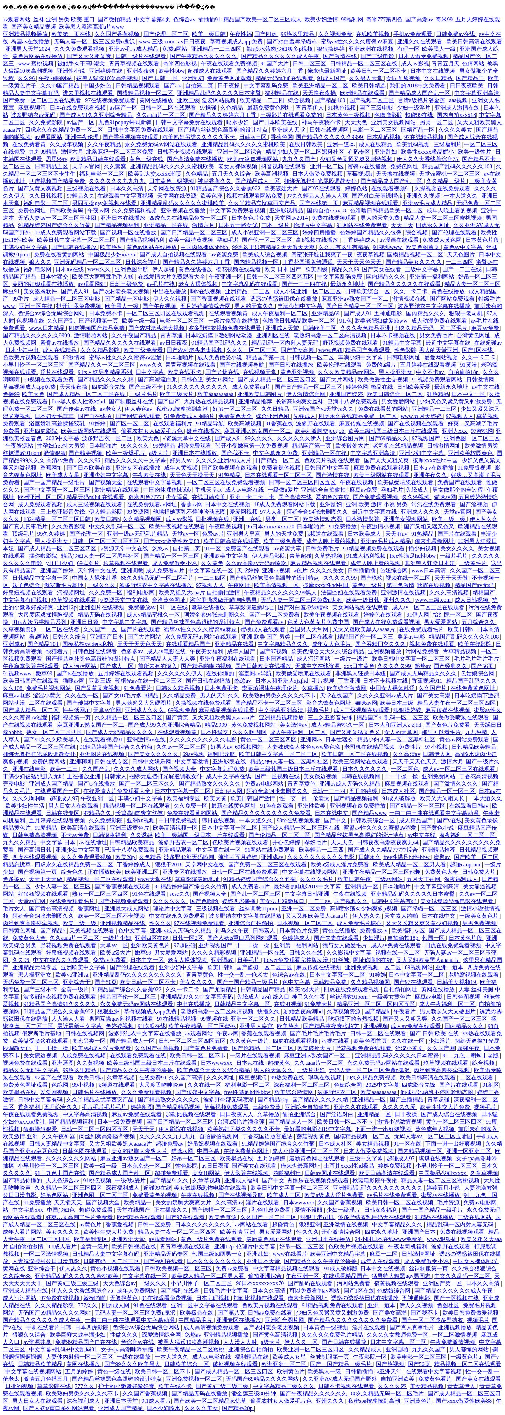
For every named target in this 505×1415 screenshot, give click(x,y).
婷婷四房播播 (319, 232)
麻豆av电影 (16, 695)
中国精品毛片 (195, 1320)
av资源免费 (225, 255)
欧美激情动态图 (323, 519)
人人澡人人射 (240, 1342)
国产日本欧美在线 (276, 122)
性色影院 (405, 350)
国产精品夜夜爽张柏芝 (331, 1026)
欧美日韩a (91, 1077)
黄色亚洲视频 (297, 372)
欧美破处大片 (281, 188)
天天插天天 (68, 1202)
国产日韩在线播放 (74, 247)
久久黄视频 (90, 1063)
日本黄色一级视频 (326, 1327)
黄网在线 (14, 1269)
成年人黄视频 (181, 468)
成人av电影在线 (245, 490)
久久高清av (406, 754)
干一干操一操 (401, 776)
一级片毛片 (143, 394)
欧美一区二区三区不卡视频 (112, 916)
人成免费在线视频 (84, 1055)
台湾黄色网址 (474, 335)
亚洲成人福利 (241, 1180)
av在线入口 (275, 997)
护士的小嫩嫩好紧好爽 (127, 1386)
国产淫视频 (474, 504)
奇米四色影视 (180, 63)
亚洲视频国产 (215, 945)
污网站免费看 (422, 651)
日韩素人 (115, 776)
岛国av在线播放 (31, 41)
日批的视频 (20, 1386)
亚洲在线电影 (29, 769)
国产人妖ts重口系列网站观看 (243, 938)
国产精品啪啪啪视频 (207, 666)
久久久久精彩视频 (214, 953)
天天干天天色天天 (360, 262)
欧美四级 (317, 269)
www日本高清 (430, 570)
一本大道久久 (461, 196)
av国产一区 (124, 108)
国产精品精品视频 (178, 1107)
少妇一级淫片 (414, 108)
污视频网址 (71, 593)
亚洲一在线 (247, 519)
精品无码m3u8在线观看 (284, 78)
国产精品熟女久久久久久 (210, 784)
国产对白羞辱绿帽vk (292, 41)
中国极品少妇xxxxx (112, 255)
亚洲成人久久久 (421, 512)
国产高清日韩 (35, 850)
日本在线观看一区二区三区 (279, 475)
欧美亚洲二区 (142, 872)
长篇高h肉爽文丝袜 (300, 401)
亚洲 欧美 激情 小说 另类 (377, 504)
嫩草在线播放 (204, 431)
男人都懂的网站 (469, 1349)
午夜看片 (405, 1011)
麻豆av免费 (485, 328)
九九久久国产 (299, 159)
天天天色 (357, 122)
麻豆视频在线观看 (408, 784)
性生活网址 (77, 710)
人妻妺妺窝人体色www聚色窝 (304, 747)
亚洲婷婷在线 (106, 71)
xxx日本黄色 (359, 666)
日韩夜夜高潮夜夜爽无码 (388, 842)
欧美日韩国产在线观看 (31, 681)
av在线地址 (93, 842)
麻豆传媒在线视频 (362, 424)
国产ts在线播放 (75, 673)
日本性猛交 (55, 277)
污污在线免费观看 (434, 504)
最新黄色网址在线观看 (317, 1158)
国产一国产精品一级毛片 (54, 482)
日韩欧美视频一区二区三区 (179, 1269)
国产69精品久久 (389, 438)
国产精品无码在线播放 (200, 1393)
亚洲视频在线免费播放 (358, 806)
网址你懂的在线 (373, 960)
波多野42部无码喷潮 (190, 857)
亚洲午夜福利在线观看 (228, 659)
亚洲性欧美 (312, 806)
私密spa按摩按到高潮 (183, 409)
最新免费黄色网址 (270, 108)
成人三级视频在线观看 (95, 504)
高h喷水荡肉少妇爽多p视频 (279, 49)
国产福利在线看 (163, 1261)
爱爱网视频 (244, 512)
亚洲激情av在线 (147, 739)
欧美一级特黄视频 (191, 240)
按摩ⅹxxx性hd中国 (436, 460)
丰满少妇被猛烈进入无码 (33, 776)
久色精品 (232, 108)
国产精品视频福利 (117, 225)
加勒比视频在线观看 (191, 1114)
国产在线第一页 (319, 203)
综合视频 (300, 100)
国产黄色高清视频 (52, 908)
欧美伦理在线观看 (340, 365)
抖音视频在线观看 (284, 166)
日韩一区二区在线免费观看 (245, 872)
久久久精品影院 (100, 350)
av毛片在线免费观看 (393, 1195)
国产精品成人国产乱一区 (419, 93)
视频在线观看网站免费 (255, 196)
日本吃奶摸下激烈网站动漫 (219, 335)
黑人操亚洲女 (396, 372)
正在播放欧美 (104, 872)
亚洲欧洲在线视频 (372, 49)
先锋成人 (304, 416)
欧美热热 (112, 247)
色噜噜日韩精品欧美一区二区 (387, 210)
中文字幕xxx (28, 1210)
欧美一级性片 (475, 152)
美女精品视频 (373, 1144)
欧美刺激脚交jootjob (320, 431)
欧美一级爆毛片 (126, 453)
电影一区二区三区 (375, 130)
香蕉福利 (30, 1107)
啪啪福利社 (287, 1173)
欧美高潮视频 (272, 174)
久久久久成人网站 (137, 769)
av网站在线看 (252, 1224)
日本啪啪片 (180, 357)
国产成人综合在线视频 (449, 1114)
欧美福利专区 (184, 798)
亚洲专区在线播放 (138, 468)
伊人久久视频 (170, 299)
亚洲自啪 (397, 1349)
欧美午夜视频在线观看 (177, 526)
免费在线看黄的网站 (60, 255)
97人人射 (272, 512)
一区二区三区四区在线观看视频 (166, 313)
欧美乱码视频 (413, 144)
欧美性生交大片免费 (445, 1107)
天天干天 (402, 225)
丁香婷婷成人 (359, 240)
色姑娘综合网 (478, 673)
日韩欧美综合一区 (368, 291)
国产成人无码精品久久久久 (424, 673)
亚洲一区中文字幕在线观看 (205, 1305)
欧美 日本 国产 (283, 269)
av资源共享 (288, 548)
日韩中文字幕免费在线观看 (189, 122)
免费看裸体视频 (281, 468)
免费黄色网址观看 (230, 78)
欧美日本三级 (397, 703)
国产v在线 (449, 820)
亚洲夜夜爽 (141, 71)
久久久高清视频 (449, 593)
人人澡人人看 (68, 1019)
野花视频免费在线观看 (351, 343)
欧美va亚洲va (72, 975)
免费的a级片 (382, 365)
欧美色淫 (212, 196)
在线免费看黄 (29, 144)
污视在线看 (336, 1041)
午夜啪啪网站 (55, 78)
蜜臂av (442, 857)
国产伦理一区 (86, 534)
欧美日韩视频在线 (134, 1246)
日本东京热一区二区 (147, 1166)
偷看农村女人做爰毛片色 (152, 431)
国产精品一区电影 (127, 299)
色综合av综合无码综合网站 (52, 313)
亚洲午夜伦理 (82, 137)
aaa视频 (459, 100)
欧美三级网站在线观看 (89, 431)
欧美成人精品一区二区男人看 (410, 864)
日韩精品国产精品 (263, 989)
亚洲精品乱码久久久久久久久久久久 (137, 975)
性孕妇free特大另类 (61, 446)
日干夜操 (229, 86)
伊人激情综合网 (306, 394)
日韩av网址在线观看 (330, 1173)
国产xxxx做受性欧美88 (172, 541)
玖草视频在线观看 (126, 563)
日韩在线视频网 (329, 130)
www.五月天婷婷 (422, 416)
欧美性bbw (172, 71)
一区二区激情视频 (46, 1254)
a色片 (301, 570)
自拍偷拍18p (464, 372)
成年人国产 (242, 651)
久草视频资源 (20, 629)
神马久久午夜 (232, 931)
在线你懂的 (221, 673)
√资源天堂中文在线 (187, 438)
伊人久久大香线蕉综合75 (428, 159)
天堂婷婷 (248, 570)
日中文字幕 (150, 372)
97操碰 (209, 108)
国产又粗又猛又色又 (430, 526)
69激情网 (74, 357)
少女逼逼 (177, 497)
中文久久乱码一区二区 (117, 526)
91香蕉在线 (279, 424)
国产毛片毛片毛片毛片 (319, 1033)
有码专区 (360, 152)
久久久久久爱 (399, 1107)
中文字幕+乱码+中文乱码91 (63, 1349)
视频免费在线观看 (432, 644)
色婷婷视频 (120, 1026)
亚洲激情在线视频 (404, 593)
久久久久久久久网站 (72, 1158)
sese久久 (180, 894)
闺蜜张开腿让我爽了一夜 (322, 255)
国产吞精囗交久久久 (381, 644)
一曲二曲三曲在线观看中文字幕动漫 (434, 813)
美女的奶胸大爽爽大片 (140, 1151)
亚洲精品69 (326, 313)
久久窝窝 (116, 166)
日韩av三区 (253, 137)
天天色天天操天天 (193, 475)
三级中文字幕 (422, 269)
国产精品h (377, 1011)
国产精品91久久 (169, 1180)
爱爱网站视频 (219, 100)
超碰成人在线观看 (211, 71)
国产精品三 (470, 78)
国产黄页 (178, 717)
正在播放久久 (171, 1210)
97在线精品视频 (424, 137)
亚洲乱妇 (193, 78)
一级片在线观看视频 (255, 1055)
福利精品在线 (282, 93)
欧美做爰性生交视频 (383, 379)
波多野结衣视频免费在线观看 (225, 328)
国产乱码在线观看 (311, 1283)
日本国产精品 (276, 659)
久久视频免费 (335, 34)
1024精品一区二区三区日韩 (57, 519)
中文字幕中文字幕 (125, 622)
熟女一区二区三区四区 (55, 732)
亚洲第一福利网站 (432, 277)
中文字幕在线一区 (211, 570)
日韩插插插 (362, 570)
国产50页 (105, 982)
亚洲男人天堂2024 (28, 49)
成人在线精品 (376, 144)
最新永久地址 (347, 284)
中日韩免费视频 (179, 820)
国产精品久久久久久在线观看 (405, 284)
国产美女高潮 (298, 350)
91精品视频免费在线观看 (374, 548)
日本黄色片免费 (251, 218)
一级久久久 (102, 585)
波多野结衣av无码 (34, 115)
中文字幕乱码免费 (267, 86)
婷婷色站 (357, 188)
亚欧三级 (188, 100)
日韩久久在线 (306, 953)
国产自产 (169, 401)
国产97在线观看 (322, 188)
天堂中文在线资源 (318, 666)
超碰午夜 (469, 1048)
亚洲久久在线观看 (420, 41)
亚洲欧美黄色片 (151, 945)
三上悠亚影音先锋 (63, 512)
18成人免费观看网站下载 (66, 232)
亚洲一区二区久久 (254, 1019)
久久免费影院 (46, 122)
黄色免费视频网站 (254, 725)
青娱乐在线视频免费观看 (318, 1180)
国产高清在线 (295, 497)
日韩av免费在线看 (271, 1313)
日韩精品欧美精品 (474, 747)
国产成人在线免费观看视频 (387, 622)
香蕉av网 (192, 504)
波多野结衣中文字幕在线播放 (435, 306)
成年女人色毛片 (332, 644)
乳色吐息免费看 (271, 1210)
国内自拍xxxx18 (456, 115)
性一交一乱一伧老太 (305, 798)
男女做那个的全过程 (458, 490)
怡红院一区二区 (453, 615)
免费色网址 (405, 166)
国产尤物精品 (220, 989)
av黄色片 (91, 1224)
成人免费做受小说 (220, 357)
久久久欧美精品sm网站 (347, 372)
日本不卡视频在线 (393, 335)
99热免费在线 (288, 1077)
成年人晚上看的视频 (452, 210)
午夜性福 (241, 34)
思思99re (56, 159)
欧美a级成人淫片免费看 (340, 864)
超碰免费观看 (195, 446)
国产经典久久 (451, 666)
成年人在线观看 (380, 1261)
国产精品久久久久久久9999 (330, 137)
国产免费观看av (265, 622)
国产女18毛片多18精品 (131, 695)
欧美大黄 (216, 798)
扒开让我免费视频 (79, 306)
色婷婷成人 (296, 938)
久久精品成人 (365, 1349)
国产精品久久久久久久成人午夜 (281, 56)
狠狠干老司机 (466, 313)
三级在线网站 (475, 1217)
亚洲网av (311, 739)
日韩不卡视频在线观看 (186, 152)
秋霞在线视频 (434, 585)
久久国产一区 (100, 629)
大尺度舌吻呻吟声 (162, 1085)
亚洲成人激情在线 (458, 108)
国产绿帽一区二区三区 (429, 908)
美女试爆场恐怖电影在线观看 (457, 901)
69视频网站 (249, 747)
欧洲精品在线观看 (363, 93)
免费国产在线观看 (460, 482)
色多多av (133, 651)
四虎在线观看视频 (35, 857)
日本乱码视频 (384, 137)
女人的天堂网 (401, 732)
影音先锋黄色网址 (329, 703)
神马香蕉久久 (215, 181)
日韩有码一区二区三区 (112, 1261)
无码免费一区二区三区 (31, 982)
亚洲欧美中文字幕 (226, 556)
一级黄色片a (466, 1357)
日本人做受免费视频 (424, 56)
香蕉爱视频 (120, 1224)
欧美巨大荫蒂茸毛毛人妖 (103, 277)
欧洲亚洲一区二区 (41, 497)
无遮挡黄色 (124, 1298)
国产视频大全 (106, 482)
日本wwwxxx (217, 1063)
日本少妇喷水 (164, 1408)
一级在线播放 (134, 1357)
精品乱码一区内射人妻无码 (285, 343)
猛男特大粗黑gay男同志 (402, 1276)
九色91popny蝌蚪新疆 (125, 122)
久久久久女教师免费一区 (398, 1335)
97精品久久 (80, 196)
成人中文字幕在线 (229, 776)
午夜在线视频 (357, 482)
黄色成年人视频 (435, 1129)
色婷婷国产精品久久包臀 (371, 232)
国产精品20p (274, 1100)
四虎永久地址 (382, 1232)
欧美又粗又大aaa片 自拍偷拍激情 (200, 593)
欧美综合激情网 (347, 688)
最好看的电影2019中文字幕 (308, 886)
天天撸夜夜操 (319, 93)
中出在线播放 (170, 291)
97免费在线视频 (60, 1298)
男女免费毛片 (436, 335)
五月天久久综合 (232, 174)
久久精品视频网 (142, 519)
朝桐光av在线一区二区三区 (149, 681)
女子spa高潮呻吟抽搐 (127, 1349)
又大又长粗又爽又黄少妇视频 (423, 923)
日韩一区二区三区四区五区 (280, 277)
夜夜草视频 (371, 255)
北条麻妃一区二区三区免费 (120, 152)
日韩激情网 (481, 379)
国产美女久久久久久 (154, 754)
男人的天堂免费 (380, 218)
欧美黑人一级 (439, 49)
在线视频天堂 (260, 372)
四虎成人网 (116, 1305)
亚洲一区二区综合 (240, 152)
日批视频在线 (213, 519)
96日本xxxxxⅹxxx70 (270, 526)
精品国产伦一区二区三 (366, 637)
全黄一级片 (75, 989)
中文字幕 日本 (58, 842)
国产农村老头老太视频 (121, 291)
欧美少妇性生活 (25, 806)
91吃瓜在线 (152, 1026)
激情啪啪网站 (91, 335)
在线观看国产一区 (58, 791)
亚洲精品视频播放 (26, 34)
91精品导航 (210, 424)
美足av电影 (411, 637)
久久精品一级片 (446, 181)
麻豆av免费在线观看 (137, 1114)
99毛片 (21, 299)
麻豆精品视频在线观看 (371, 203)
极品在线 (382, 387)
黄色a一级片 (368, 585)
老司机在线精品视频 (399, 446)
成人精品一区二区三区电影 (67, 299)
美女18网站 (220, 379)
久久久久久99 (340, 578)
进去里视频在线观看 (88, 93)
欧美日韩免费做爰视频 (471, 1313)
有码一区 (408, 49)
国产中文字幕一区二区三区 (57, 490)
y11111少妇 (60, 563)
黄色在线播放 (195, 269)
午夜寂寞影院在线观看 (31, 666)
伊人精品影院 (106, 512)
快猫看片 (58, 651)
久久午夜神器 (59, 1136)
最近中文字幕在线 (449, 343)
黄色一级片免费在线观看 (212, 1239)
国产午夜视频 (159, 306)
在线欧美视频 (373, 34)
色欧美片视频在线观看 (31, 357)
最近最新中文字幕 (80, 1026)
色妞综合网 (394, 570)
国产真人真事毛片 (26, 526)
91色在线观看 (277, 806)
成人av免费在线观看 (396, 945)
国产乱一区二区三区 (256, 894)
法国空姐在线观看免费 (349, 593)
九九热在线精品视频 (210, 401)
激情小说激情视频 (400, 1122)
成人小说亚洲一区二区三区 (265, 232)
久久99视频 (416, 497)
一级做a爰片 (283, 490)
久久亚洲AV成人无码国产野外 (340, 1379)
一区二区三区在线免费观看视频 (226, 482)
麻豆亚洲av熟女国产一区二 (355, 299)
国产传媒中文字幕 (89, 703)
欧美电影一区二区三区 (419, 1357)
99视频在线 (214, 1019)
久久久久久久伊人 (300, 438)
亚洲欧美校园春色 (471, 453)
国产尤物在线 (222, 372)
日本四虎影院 (92, 1327)
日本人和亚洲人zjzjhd (282, 681)
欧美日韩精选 (369, 86)
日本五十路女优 (238, 225)
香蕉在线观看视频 (264, 1033)
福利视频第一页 (71, 717)
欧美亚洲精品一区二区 (321, 86)
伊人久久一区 (301, 1342)
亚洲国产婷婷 (346, 394)
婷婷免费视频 (395, 1166)
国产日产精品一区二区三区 (194, 232)
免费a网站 (175, 49)
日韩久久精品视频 (179, 688)
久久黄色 (212, 563)
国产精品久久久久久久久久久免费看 (266, 813)
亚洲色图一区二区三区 (472, 438)
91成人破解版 (399, 798)
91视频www (388, 247)
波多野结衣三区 (337, 1092)
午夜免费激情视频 (453, 1342)
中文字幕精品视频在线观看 (287, 1269)
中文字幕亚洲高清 (477, 93)
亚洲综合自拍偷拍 (324, 490)
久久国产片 (433, 688)
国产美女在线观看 (255, 1166)
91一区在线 (174, 607)
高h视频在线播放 (317, 240)
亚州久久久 (398, 600)
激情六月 (72, 152)
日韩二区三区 (310, 63)
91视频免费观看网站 (438, 379)
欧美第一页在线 (71, 34)
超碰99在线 (419, 115)
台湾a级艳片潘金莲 (422, 100)
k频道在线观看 (326, 534)
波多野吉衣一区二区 (108, 438)
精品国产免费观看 (368, 350)
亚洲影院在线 (229, 762)
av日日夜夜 (192, 41)
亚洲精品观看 (176, 850)
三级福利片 (448, 144)
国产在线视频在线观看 (416, 424)
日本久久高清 (127, 188)
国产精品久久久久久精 (106, 379)
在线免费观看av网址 (152, 504)
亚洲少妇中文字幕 (422, 453)
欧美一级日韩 (209, 34)
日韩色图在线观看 (95, 651)
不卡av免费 (75, 835)
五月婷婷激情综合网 (206, 306)
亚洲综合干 (77, 982)
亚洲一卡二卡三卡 (253, 497)
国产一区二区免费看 (275, 615)
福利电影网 (38, 269)
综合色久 (73, 872)
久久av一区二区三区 (182, 747)
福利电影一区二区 (102, 174)
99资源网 (138, 512)
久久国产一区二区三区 (460, 1019)
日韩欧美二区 (320, 328)
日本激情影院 (363, 519)
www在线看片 (290, 1254)
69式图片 (89, 563)
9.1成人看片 (62, 1246)
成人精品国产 (416, 820)
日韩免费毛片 (323, 548)
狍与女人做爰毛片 (345, 945)
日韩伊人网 (437, 754)
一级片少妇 (117, 938)
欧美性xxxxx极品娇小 (428, 152)
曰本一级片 (276, 225)
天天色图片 (461, 255)
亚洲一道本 (341, 144)
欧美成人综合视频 (265, 255)
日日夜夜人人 (237, 1114)
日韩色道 (192, 379)
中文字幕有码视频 (26, 600)
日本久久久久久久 (365, 769)
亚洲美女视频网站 (394, 122)
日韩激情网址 (444, 446)
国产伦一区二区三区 (268, 240)
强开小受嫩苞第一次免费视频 (252, 446)
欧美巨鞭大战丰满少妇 (78, 1335)
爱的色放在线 (333, 497)
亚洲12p (67, 607)
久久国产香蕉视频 (117, 34)
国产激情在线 (340, 56)
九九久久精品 (20, 842)
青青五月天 (446, 63)
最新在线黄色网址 (234, 806)
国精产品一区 (418, 130)
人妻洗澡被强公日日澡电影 (46, 1261)
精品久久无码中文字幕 (31, 1070)
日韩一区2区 (188, 938)
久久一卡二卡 (411, 291)
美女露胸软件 (40, 291)
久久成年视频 (67, 144)
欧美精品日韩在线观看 (98, 159)
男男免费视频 (479, 923)
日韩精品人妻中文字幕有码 (106, 1254)
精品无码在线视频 (101, 615)
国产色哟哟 (204, 901)
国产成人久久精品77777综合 (383, 850)
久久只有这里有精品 (344, 247)
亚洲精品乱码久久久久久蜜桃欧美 (244, 144)
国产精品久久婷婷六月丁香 (270, 71)
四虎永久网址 (433, 225)
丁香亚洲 (349, 681)
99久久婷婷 (51, 534)
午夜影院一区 (370, 1357)
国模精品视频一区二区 (145, 93)
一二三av (320, 901)
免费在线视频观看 (334, 218)
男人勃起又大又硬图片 (144, 703)
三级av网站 (389, 879)
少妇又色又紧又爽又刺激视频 (357, 159)
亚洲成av (14, 644)
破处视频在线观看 (236, 1364)
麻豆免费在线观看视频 (382, 468)
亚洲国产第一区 (443, 1283)
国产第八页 (231, 1313)
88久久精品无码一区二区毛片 (431, 328)
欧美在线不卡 (185, 372)
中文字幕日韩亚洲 (308, 894)
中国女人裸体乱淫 (95, 578)
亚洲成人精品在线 (26, 1291)
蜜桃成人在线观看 (263, 629)
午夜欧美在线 (149, 475)
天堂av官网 (86, 166)
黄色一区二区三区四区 (269, 739)
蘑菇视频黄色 (313, 1136)
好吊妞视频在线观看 (29, 593)
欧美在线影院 (475, 644)
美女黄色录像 (481, 820)
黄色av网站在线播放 (152, 247)
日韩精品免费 (330, 982)
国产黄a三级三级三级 (73, 1283)
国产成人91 (75, 291)
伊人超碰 (164, 269)
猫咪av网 (445, 497)
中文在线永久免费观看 (177, 916)
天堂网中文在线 (98, 570)
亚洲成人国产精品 (52, 784)
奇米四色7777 (145, 497)
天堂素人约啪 (401, 916)
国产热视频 (390, 1364)
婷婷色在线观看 (383, 615)
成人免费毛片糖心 (360, 923)
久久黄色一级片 (250, 1041)
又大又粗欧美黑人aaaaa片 (364, 629)
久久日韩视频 (46, 196)
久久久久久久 (170, 901)
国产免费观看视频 (376, 497)
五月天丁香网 (424, 879)
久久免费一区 (106, 593)
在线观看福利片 (173, 424)
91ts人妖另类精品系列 (105, 372)
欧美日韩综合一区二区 (395, 394)
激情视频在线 (409, 299)
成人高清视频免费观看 (212, 1327)
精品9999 (217, 725)
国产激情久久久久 (456, 784)
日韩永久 (369, 857)
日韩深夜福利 (142, 262)
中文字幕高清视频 (86, 1114)
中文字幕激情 (192, 762)
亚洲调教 (132, 570)
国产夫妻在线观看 (337, 938)
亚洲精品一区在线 (166, 225)
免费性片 (410, 747)
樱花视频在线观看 (239, 269)
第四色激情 (400, 585)
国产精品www (369, 813)
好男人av (181, 460)
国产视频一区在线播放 (128, 232)
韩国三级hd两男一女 (218, 1254)
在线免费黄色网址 (473, 688)
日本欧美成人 (365, 534)
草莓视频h (359, 174)
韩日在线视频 (219, 820)
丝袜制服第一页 (429, 1269)
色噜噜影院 (388, 115)
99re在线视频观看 (298, 820)
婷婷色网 (357, 387)
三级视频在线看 (86, 188)
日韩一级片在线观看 (141, 56)
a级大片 (159, 453)
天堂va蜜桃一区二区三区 (450, 174)
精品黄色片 (17, 828)
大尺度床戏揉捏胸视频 (46, 615)
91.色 (345, 321)
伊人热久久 (484, 519)
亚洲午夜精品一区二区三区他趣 (382, 872)
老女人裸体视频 (238, 166)
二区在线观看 (46, 703)
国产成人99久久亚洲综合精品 (96, 115)
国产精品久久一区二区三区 (102, 365)
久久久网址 (221, 1077)
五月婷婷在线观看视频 (428, 365)
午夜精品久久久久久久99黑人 (281, 593)
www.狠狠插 (442, 1239)
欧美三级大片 (177, 394)
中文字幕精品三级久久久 (284, 1386)
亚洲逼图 (62, 1063)
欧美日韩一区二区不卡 (379, 71)
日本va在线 (250, 1063)
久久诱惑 (141, 835)
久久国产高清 (186, 1077)
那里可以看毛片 (442, 732)
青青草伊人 (310, 108)
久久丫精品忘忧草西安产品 (262, 203)
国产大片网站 (337, 379)
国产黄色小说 (437, 828)
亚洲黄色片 (418, 1401)
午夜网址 (240, 585)
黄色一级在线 (146, 159)
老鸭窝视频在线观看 (474, 975)
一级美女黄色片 (479, 916)
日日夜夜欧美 (467, 86)
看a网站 (39, 637)
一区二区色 (405, 769)
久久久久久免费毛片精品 (332, 1335)
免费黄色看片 (435, 1379)
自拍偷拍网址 (401, 989)
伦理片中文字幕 (313, 225)
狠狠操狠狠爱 (40, 1129)
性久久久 (160, 923)
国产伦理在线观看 (455, 232)
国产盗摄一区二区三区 (265, 967)
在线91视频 (288, 1004)
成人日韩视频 (472, 600)
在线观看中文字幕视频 (126, 196)
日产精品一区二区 (278, 460)
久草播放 (313, 688)
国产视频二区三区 (372, 100)
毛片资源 (449, 1202)
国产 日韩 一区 (161, 78)
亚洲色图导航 (132, 269)
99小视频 (84, 1085)
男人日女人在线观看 (74, 806)
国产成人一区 (117, 666)
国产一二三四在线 (305, 284)
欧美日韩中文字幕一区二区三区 (77, 240)
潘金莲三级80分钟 (254, 1393)
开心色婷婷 (287, 842)
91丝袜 (341, 960)
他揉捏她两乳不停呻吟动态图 (190, 512)
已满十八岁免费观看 (353, 401)
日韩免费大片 (479, 872)
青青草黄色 (302, 784)
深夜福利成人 (461, 879)
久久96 (27, 78)
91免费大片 (319, 1004)
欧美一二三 (64, 769)
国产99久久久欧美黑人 (52, 739)
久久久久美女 (456, 130)
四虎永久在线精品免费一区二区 (65, 130)
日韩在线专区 (111, 762)
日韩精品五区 (52, 166)
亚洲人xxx (455, 431)
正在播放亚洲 (84, 776)
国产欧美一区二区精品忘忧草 (211, 1401)
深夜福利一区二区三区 (468, 835)
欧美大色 (33, 394)
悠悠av (161, 548)
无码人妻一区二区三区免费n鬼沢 (95, 41)
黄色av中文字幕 (463, 247)
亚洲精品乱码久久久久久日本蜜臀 (219, 93)
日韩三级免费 (127, 284)
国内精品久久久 (386, 277)
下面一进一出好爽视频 (383, 1129)
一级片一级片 (351, 659)
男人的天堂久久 (254, 306)
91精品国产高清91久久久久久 (60, 1004)
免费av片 (213, 534)
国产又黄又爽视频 (41, 188)
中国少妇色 (98, 86)
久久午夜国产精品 (134, 335)
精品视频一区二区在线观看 (137, 806)
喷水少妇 (238, 122)
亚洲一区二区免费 (304, 908)
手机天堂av (209, 490)
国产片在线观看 (457, 534)
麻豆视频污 (32, 108)
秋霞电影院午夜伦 (375, 1180)
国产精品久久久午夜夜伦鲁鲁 (137, 1070)
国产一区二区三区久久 (147, 784)
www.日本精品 (47, 328)
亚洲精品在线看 (235, 644)
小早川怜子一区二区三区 (34, 365)
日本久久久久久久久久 (203, 1224)
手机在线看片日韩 (49, 1327)
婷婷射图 (142, 1107)
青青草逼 (171, 335)
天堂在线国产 (337, 695)
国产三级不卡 (146, 387)
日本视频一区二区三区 (305, 923)
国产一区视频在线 (278, 776)
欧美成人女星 (63, 475)
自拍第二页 (200, 86)
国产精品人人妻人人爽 (168, 659)
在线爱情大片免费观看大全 (172, 277)
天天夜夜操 (74, 387)
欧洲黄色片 (291, 1371)
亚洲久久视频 (423, 196)
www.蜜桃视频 (36, 63)
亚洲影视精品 (286, 210)
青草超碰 (300, 556)
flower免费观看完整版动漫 (297, 960)
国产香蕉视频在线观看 (131, 137)
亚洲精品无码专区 (35, 967)
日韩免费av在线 (456, 34)
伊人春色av (139, 409)
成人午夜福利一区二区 (280, 313)
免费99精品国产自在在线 (86, 1342)
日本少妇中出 (22, 350)
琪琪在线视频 (325, 1077)
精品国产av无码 (475, 585)
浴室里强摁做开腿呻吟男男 (224, 600)
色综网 (60, 1085)
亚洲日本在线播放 (123, 218)
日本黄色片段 (482, 240)
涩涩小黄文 (47, 695)
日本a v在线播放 (434, 468)
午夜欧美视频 (226, 526)
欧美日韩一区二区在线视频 (355, 754)
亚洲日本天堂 (263, 1261)
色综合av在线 (289, 975)
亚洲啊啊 (80, 762)
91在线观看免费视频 (168, 1298)
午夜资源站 (20, 446)
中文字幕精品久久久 (283, 644)
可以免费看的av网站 (315, 1291)
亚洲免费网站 (439, 776)
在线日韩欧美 (306, 144)
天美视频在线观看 (92, 931)
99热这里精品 (298, 34)
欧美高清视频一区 (277, 585)
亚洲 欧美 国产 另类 (266, 637)
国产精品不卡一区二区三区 (269, 703)
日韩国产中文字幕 (327, 468)
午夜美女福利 (207, 651)
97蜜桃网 (482, 431)
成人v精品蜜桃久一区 (154, 615)
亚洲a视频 (375, 1026)
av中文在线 (486, 387)
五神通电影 (389, 313)
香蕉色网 (282, 137)
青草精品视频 (460, 651)
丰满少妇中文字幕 (26, 247)
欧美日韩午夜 (354, 879)
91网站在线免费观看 (362, 225)
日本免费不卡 (106, 313)
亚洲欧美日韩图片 (260, 394)
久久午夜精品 (104, 144)
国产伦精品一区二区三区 (279, 835)
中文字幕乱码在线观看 (250, 284)
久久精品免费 (179, 695)
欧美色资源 (223, 1217)
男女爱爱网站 (398, 401)
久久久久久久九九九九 (117, 181)
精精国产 (484, 593)
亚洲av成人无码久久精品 (350, 784)
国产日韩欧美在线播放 (264, 666)
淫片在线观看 (57, 372)
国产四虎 (266, 34)
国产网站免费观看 (453, 299)
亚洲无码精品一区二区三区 (88, 262)
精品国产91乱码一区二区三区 (393, 717)
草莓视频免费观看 (227, 1107)
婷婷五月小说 (443, 1188)
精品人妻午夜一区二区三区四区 (457, 703)
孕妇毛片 (228, 240)
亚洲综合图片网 (345, 438)
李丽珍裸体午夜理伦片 (270, 688)
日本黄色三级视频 (349, 115)
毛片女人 (15, 908)
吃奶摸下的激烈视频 (354, 1019)
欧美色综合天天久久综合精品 (328, 651)
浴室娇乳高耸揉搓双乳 (57, 424)
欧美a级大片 (116, 953)
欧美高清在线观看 (84, 828)
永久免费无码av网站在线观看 (162, 144)
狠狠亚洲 (109, 1011)
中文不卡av (430, 372)
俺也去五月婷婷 (238, 857)
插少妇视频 (423, 548)
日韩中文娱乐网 (152, 762)
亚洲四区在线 (273, 335)
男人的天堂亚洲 (439, 350)
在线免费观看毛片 (422, 629)
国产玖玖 (371, 578)
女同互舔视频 (403, 78)
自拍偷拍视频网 (219, 1136)
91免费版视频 (474, 468)
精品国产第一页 (266, 357)
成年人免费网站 (137, 1291)
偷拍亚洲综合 (299, 1114)
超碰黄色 (280, 1063)
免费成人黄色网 (442, 240)
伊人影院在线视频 (182, 1129)
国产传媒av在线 (77, 409)
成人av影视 (415, 63)
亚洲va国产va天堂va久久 (324, 409)
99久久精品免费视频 (371, 1077)
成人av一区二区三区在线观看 (429, 607)
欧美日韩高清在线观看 (474, 41)
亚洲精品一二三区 (248, 291)
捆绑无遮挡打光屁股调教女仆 (321, 181)
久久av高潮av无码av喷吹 (257, 563)
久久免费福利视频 (135, 210)
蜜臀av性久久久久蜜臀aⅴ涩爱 (126, 357)
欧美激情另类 (481, 446)
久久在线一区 (82, 695)
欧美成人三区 (284, 1195)
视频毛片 (319, 710)
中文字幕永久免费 (276, 453)
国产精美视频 (86, 453)
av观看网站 (48, 137)
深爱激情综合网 (162, 1335)
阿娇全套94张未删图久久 (317, 512)
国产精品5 (53, 931)
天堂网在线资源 (167, 188)
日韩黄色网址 (20, 931)
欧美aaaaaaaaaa (216, 394)
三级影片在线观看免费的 (291, 115)
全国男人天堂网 (309, 629)
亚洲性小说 (71, 71)
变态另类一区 (89, 1041)
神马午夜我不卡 (322, 122)
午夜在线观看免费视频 (229, 63)
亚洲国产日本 (107, 637)
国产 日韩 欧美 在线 (435, 1033)
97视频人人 (460, 416)
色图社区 (449, 1305)
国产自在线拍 (95, 416)
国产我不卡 (236, 453)
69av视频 (194, 754)
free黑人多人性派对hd (78, 401)
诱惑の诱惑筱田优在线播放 (284, 299)
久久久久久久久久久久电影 (203, 739)
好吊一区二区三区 (235, 409)
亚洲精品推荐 (255, 401)
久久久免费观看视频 (80, 49)
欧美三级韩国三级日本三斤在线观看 (393, 431)
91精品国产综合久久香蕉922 (226, 188)
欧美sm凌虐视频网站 (253, 159)
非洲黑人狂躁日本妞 (430, 563)
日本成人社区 (398, 791)
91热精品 (438, 394)
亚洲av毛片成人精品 (134, 49)
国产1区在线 (478, 350)
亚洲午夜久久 (430, 475)
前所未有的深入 (158, 666)
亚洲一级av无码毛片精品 (138, 534)
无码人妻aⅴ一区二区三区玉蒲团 (58, 218)
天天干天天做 (451, 578)
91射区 (490, 1085)
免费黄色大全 (235, 416)
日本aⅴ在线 (70, 269)
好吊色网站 (55, 1195)
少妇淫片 (374, 938)
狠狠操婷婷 (331, 49)
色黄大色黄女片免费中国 (318, 622)
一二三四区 (460, 262)
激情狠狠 (55, 453)
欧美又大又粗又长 (443, 798)
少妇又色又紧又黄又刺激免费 (456, 401)
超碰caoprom (466, 864)
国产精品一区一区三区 (172, 556)
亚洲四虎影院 (40, 431)
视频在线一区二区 (409, 578)
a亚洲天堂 (390, 1371)
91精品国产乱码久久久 (220, 343)
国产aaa (173, 86)
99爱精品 (164, 446)
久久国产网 (441, 1048)
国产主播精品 (407, 1100)
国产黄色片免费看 (448, 725)
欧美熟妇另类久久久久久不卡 (199, 137)
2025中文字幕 (62, 438)
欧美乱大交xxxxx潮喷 (155, 174)
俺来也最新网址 (327, 71)
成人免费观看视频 (41, 504)
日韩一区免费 (155, 1224)
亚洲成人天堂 (289, 130)
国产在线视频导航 (242, 365)
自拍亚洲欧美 (398, 1379)
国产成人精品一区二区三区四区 (277, 379)
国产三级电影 (377, 56)
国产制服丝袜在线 (132, 401)
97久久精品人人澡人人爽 (317, 196)
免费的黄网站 (49, 762)
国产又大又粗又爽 (89, 56)
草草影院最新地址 (252, 607)
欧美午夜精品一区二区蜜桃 (202, 1026)
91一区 (213, 548)
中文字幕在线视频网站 (310, 872)
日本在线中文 (332, 813)
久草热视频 (329, 556)
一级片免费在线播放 (234, 321)
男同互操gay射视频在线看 (105, 203)
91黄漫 (469, 365)
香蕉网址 (52, 468)
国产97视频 (274, 651)
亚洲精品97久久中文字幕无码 (197, 997)
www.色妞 (330, 350)
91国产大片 (275, 63)
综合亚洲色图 (273, 416)
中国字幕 (209, 1151)
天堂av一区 (185, 534)
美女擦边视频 (320, 776)
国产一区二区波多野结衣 (432, 1320)
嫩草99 (45, 673)
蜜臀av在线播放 (368, 166)
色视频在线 (30, 321)
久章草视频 (121, 1077)
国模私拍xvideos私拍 (88, 644)
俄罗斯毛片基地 (64, 585)
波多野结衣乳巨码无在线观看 (375, 1217)
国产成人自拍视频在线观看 (174, 255)
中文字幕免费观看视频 (238, 210)
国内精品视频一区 (257, 262)
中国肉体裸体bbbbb (205, 247)
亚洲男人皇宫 (244, 534)
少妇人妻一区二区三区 (63, 886)
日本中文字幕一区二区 (183, 791)
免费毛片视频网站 (49, 688)
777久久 (88, 1305)
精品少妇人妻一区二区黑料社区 (305, 152)
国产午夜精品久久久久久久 (204, 56)
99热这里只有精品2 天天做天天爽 (274, 247)
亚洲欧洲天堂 (128, 1239)
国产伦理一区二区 (166, 34)
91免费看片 (138, 688)
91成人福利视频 (366, 556)
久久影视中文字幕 (350, 953)
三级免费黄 (267, 1107)
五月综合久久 (479, 622)
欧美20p (125, 857)
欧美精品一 (138, 1202)
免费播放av (142, 607)
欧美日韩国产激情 (253, 798)
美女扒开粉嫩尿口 (283, 901)
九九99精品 (43, 152)
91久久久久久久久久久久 (198, 387)
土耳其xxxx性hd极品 (350, 1166)
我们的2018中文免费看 (418, 86)
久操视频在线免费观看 (443, 188)
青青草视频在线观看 (135, 63)
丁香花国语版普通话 (308, 262)
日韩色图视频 (464, 997)
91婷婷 (98, 424)
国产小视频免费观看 (124, 901)
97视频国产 (426, 438)
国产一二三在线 (462, 269)
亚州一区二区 (327, 166)
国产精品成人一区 (258, 181)
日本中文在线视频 (433, 71)
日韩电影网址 (404, 357)
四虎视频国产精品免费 (57, 181)
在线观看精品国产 (189, 644)
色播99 (11, 394)
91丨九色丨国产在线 (60, 1173)
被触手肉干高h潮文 (81, 63)
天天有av (397, 534)
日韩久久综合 (69, 637)
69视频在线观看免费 (49, 379)
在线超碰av (488, 343)
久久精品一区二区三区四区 (129, 717)
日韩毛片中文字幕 (226, 1291)
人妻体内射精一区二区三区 (80, 1357)
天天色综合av (63, 1180)
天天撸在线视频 (396, 174)
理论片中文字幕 (173, 908)
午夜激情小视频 (381, 526)
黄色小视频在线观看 (116, 1269)
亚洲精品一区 (362, 886)
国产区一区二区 (130, 424)
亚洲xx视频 (277, 570)
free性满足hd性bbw (413, 556)
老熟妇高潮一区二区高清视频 (331, 335)
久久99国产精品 (60, 86)
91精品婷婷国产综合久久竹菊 (55, 225)
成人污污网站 (314, 659)
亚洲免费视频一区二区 (373, 967)
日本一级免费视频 (120, 1122)
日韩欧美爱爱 (414, 387)
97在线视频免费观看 (111, 100)
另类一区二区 (437, 122)
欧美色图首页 (423, 247)
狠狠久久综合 (29, 1335)
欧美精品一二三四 (262, 100)
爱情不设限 (309, 1210)
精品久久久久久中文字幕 (135, 460)
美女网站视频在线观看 (361, 607)
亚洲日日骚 (85, 622)
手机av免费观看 (413, 34)
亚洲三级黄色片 (130, 828)
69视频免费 (182, 710)
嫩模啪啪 (95, 1298)
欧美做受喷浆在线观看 (406, 482)
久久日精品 (439, 78)
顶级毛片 (23, 534)
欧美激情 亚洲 (21, 1136)
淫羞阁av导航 (255, 673)
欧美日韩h (107, 519)
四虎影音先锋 (109, 387)
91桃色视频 (342, 108)
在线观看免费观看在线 (138, 1055)
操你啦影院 (43, 556)
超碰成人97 (64, 798)
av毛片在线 (161, 284)
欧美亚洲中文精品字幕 (338, 1254)
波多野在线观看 (316, 424)
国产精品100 (330, 100)
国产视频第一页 (99, 321)
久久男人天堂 (366, 78)
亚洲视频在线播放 (184, 210)
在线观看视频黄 (229, 313)
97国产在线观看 (55, 1077)
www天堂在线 (155, 879)
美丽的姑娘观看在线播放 (43, 284)
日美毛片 (249, 960)
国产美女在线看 (382, 269)
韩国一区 (434, 938)
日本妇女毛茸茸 (55, 416)
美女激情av (294, 725)
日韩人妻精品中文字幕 (57, 1144)
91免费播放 (343, 526)
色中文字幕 (133, 931)
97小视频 (437, 747)
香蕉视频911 (427, 681)
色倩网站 (473, 63)
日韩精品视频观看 (138, 86)
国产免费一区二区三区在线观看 (43, 100)
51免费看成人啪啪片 (190, 416)
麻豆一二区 (384, 1254)
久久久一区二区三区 (252, 350)
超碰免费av (170, 1144)
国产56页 (483, 666)
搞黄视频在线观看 (397, 1283)
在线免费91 (153, 1077)
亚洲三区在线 (36, 306)
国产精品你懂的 (23, 1180)
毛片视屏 (324, 681)
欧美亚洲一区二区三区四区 (311, 1349)
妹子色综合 (27, 585)
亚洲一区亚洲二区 (469, 1151)
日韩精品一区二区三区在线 (364, 63)
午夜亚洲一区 (226, 277)
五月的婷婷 (364, 791)
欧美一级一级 (139, 321)
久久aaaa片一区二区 (161, 115)
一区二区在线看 (60, 629)
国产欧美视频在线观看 (230, 468)
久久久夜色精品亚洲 (366, 328)
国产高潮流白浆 (158, 379)
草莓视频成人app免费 (237, 41)
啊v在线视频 (206, 291)
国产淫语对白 (337, 1114)
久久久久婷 (392, 1386)
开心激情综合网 (341, 1232)
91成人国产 (331, 78)
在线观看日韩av (469, 806)
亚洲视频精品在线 (123, 923)
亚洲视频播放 (385, 651)
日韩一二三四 (329, 791)
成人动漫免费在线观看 (440, 321)
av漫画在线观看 (400, 240)
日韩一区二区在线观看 (168, 108)
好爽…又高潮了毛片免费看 (79, 1217)
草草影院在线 (54, 1386)
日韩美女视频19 (457, 982)
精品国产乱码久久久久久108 (457, 166)
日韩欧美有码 (67, 210)
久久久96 (89, 460)
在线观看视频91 (391, 188)
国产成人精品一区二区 (31, 710)
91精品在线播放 (435, 1217)
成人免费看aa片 (252, 387)
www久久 (99, 269)
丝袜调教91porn (22, 453)
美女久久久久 (457, 548)
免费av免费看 (110, 960)
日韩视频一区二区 (312, 357)
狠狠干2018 (169, 864)
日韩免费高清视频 (35, 835)
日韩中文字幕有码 (395, 901)
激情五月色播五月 (46, 1379)
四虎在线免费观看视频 (453, 945)
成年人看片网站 (23, 1232)
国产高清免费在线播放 (195, 159)
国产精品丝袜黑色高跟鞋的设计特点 (223, 130)
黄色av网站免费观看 (465, 739)
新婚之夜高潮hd (303, 1011)
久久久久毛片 (317, 879)
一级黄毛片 (473, 563)
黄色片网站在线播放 (38, 56)
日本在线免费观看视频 (78, 108)
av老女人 (111, 409)
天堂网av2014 (291, 218)
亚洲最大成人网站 (127, 908)
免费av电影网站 (265, 784)
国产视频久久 (351, 901)
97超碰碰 (185, 945)
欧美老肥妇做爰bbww (382, 321)
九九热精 (477, 732)
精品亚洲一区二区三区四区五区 (376, 1004)
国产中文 (336, 820)
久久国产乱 (61, 321)
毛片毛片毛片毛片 (477, 659)
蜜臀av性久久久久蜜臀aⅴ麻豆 (358, 41)
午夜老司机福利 (408, 1246)
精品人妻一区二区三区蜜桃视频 (443, 218)
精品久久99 (345, 269)
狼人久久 (40, 262)
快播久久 (269, 1011)
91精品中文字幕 (403, 343)
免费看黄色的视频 (155, 1195)
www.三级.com (157, 41)
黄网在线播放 (156, 100)
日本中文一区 (468, 394)
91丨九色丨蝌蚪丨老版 (471, 1055)
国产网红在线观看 (138, 416)
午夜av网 (98, 210)
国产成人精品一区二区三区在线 (87, 394)
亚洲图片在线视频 (102, 607)
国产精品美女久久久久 (414, 262)
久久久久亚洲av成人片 (224, 460)
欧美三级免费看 (144, 350)
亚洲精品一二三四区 (217, 49)
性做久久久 (124, 1335)
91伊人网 (418, 615)
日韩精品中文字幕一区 (41, 578)
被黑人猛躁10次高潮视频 (107, 78)
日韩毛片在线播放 (95, 1092)
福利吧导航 (222, 754)
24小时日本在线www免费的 (390, 1239)
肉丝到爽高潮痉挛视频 (31, 923)
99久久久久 (259, 438)
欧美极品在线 (20, 1092)
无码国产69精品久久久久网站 (55, 1313)
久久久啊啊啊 (249, 732)
